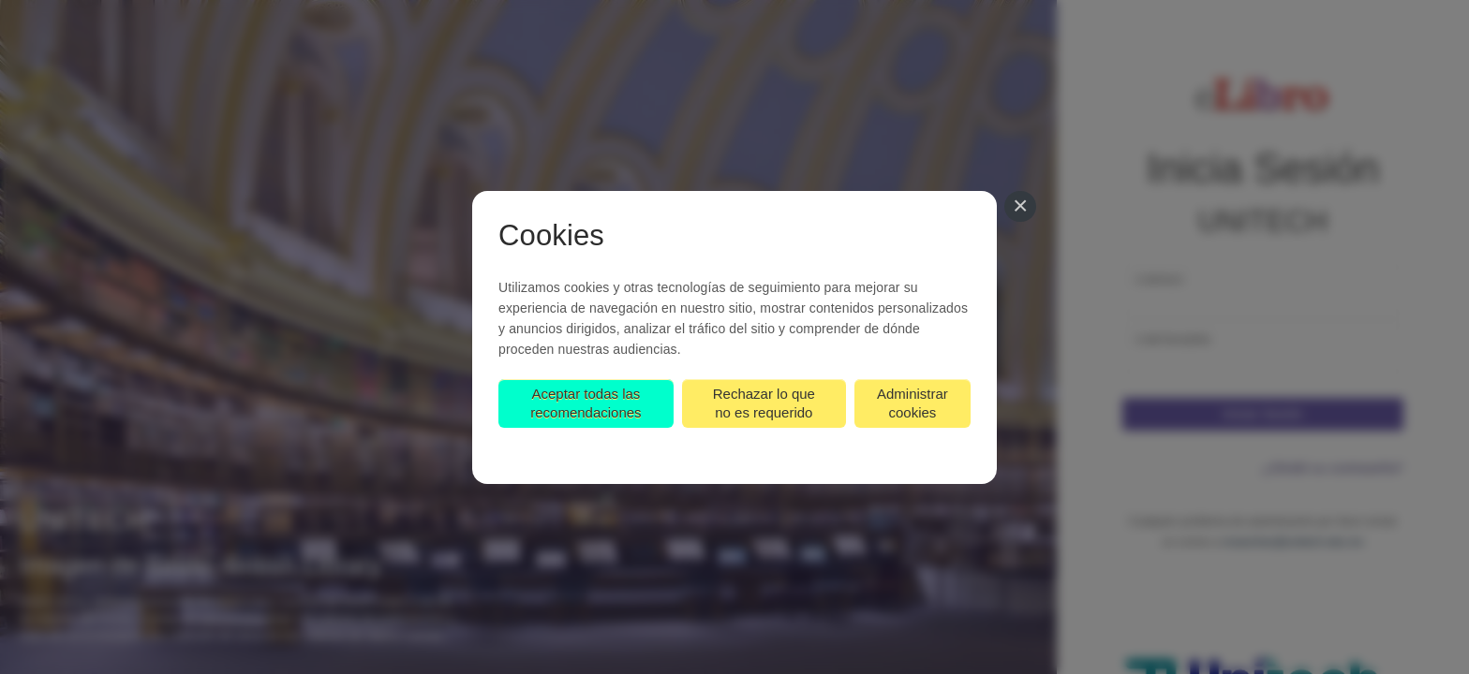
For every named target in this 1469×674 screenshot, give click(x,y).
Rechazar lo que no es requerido (764, 403)
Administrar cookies (912, 403)
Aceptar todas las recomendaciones (585, 403)
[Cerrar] (1020, 207)
